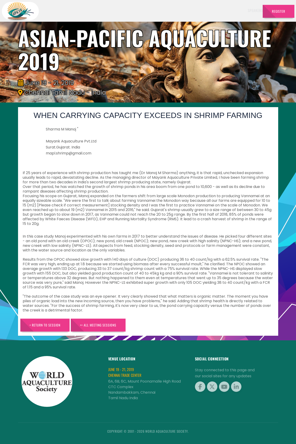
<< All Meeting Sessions (98, 325)
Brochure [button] (205, 10)
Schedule (163, 10)
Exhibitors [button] (139, 10)
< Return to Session (45, 325)
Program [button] (229, 10)
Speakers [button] (114, 10)
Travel (250, 10)
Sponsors (184, 10)
